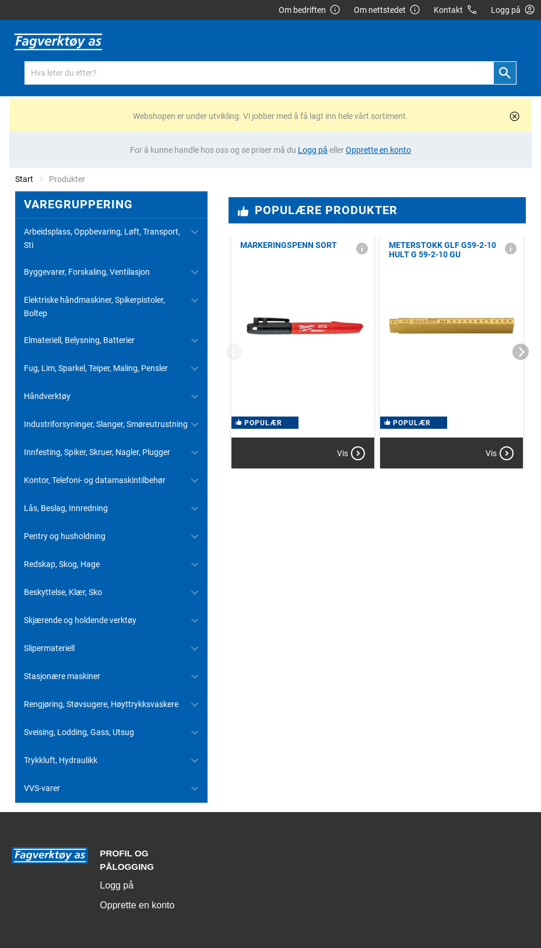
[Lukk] (514, 116)
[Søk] (505, 73)
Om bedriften (309, 10)
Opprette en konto (137, 905)
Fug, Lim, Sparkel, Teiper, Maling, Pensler (96, 368)
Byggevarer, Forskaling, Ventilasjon (87, 272)
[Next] (520, 352)
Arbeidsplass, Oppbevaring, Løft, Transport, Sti (102, 238)
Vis (351, 453)
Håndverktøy (47, 396)
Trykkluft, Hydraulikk (60, 760)
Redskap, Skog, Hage (62, 564)
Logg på (117, 885)
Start (24, 179)
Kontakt (455, 10)
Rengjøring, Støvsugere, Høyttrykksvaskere (101, 704)
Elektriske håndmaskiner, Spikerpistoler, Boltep (94, 306)
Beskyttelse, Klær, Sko (63, 592)
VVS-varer (42, 788)
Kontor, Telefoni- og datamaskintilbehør (95, 480)
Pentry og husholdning (65, 536)
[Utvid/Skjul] (195, 232)
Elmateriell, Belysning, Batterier (79, 340)
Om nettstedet (387, 10)
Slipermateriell (49, 648)
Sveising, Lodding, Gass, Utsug (79, 732)
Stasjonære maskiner (62, 676)
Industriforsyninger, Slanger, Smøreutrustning (106, 424)
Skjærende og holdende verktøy (80, 620)
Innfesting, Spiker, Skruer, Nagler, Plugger (97, 452)
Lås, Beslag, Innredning (66, 508)
